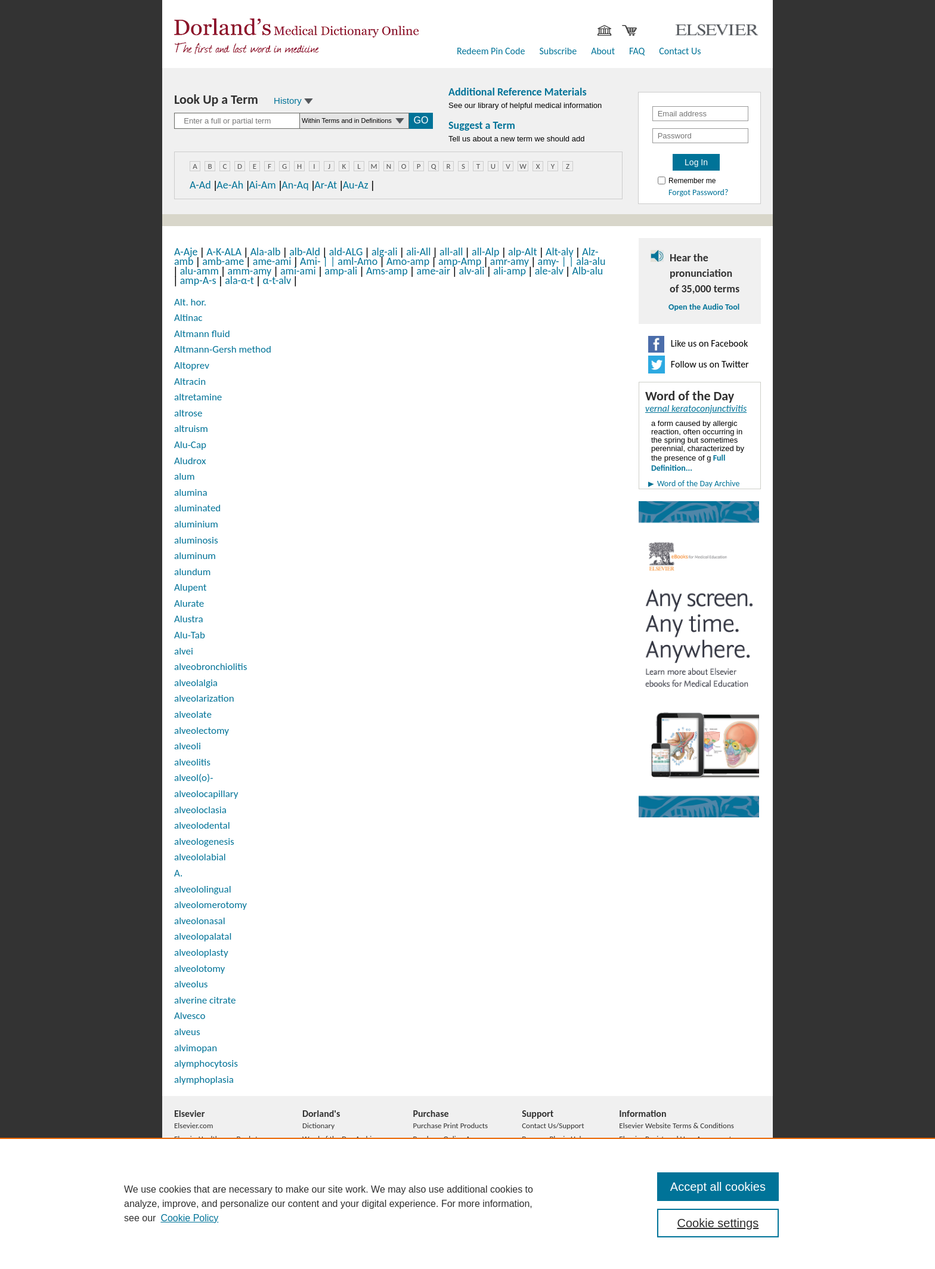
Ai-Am (262, 185)
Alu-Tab (189, 635)
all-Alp (485, 251)
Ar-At (325, 185)
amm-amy (249, 270)
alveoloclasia (200, 810)
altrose (188, 413)
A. (178, 873)
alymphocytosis (206, 1063)
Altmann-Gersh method (222, 349)
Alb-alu (587, 270)
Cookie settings (718, 1223)
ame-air (433, 270)
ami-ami (298, 270)
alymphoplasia (204, 1079)
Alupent (190, 587)
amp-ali (340, 270)
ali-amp (509, 270)
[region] (467, 1203)
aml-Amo (357, 261)
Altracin (190, 381)
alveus (187, 1032)
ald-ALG (346, 251)
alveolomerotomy (210, 905)
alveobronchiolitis (210, 666)
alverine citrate (205, 1000)
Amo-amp (407, 261)
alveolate (193, 714)
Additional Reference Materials (517, 91)
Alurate (189, 603)
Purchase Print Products (450, 1125)
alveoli (187, 746)
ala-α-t (239, 280)
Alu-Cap (190, 445)
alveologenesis (204, 841)
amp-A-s (198, 280)
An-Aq (294, 185)
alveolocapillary (206, 794)
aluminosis (196, 540)
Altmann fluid (202, 334)
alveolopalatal (202, 936)
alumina (191, 492)
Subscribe (558, 51)
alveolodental (202, 825)
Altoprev (191, 365)
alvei (183, 651)
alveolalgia (196, 683)
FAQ (637, 51)
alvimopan (195, 1048)
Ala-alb (265, 251)
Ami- (315, 261)
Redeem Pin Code (491, 51)
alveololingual (202, 889)
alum (184, 476)
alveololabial (200, 857)
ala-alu (590, 261)
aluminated (197, 508)
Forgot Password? (698, 192)
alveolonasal (199, 921)
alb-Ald (304, 251)
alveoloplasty (201, 952)
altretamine (198, 397)
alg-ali (384, 251)
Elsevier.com (193, 1125)
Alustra (188, 619)
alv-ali (472, 270)
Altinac (188, 317)
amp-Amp (459, 261)
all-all (451, 251)
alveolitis (192, 762)
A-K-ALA (224, 251)
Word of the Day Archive (698, 483)
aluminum (195, 555)
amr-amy (509, 261)
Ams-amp (387, 270)
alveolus (191, 984)
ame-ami (272, 261)
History (293, 100)
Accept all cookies (718, 1186)
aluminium (196, 524)
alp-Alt (522, 251)
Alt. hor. (190, 302)
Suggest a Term (481, 125)
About (603, 51)
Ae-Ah (229, 185)
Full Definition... (688, 463)
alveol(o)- (193, 777)
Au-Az (356, 185)
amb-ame (223, 261)
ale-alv (549, 270)
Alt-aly (559, 251)
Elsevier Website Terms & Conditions (676, 1125)
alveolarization (204, 698)
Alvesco (189, 1015)
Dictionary (318, 1125)
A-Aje (185, 251)
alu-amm (199, 270)
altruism (191, 428)
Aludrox (190, 461)
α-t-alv (277, 280)
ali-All (418, 251)
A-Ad (200, 185)
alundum (192, 572)
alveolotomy (199, 968)
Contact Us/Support (553, 1125)
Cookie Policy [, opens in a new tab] (189, 1218)
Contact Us (680, 51)
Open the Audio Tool (703, 307)
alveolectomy (201, 730)
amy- (553, 261)
